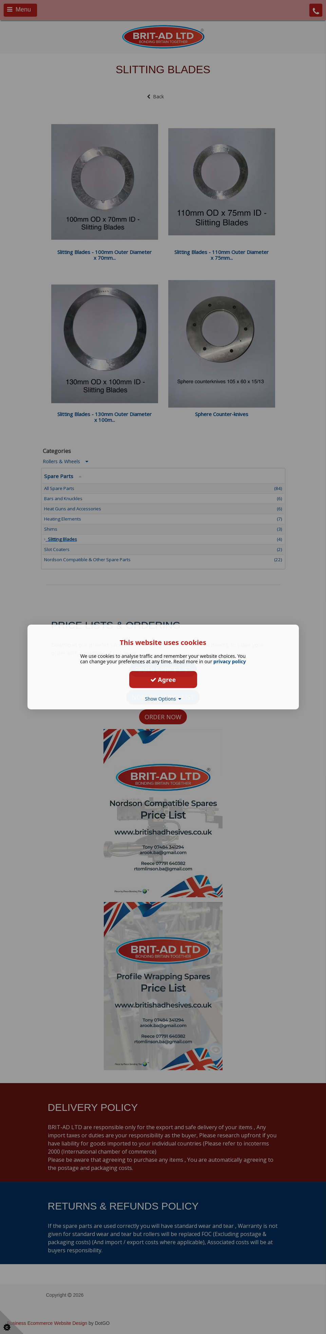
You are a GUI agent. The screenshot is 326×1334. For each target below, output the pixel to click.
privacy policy (229, 661)
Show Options (163, 698)
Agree (163, 679)
